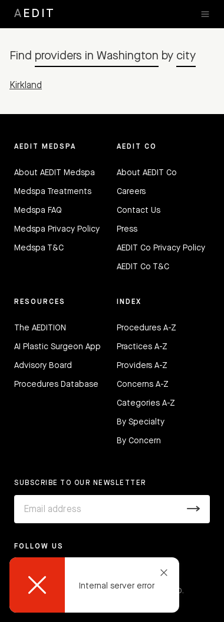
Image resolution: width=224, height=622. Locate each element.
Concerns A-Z (143, 384)
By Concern (139, 441)
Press (127, 229)
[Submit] (193, 509)
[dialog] (94, 585)
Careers (131, 192)
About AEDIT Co (147, 173)
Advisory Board (43, 366)
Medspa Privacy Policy (57, 229)
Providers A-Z (142, 366)
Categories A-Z (146, 403)
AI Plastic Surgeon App (57, 347)
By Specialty (140, 422)
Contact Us (138, 210)
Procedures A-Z (146, 328)
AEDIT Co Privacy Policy (161, 248)
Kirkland (25, 86)
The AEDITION (40, 328)
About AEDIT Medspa (54, 173)
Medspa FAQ (38, 210)
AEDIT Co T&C (143, 267)
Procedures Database (56, 384)
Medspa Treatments (52, 192)
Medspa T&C (39, 248)
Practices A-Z (142, 347)
